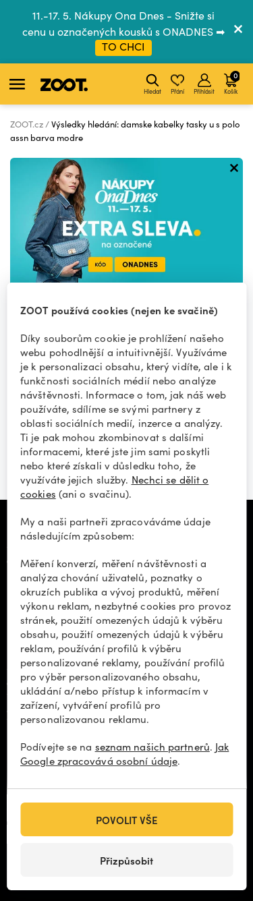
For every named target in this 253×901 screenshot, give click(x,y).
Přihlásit (204, 84)
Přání (177, 84)
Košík (232, 82)
